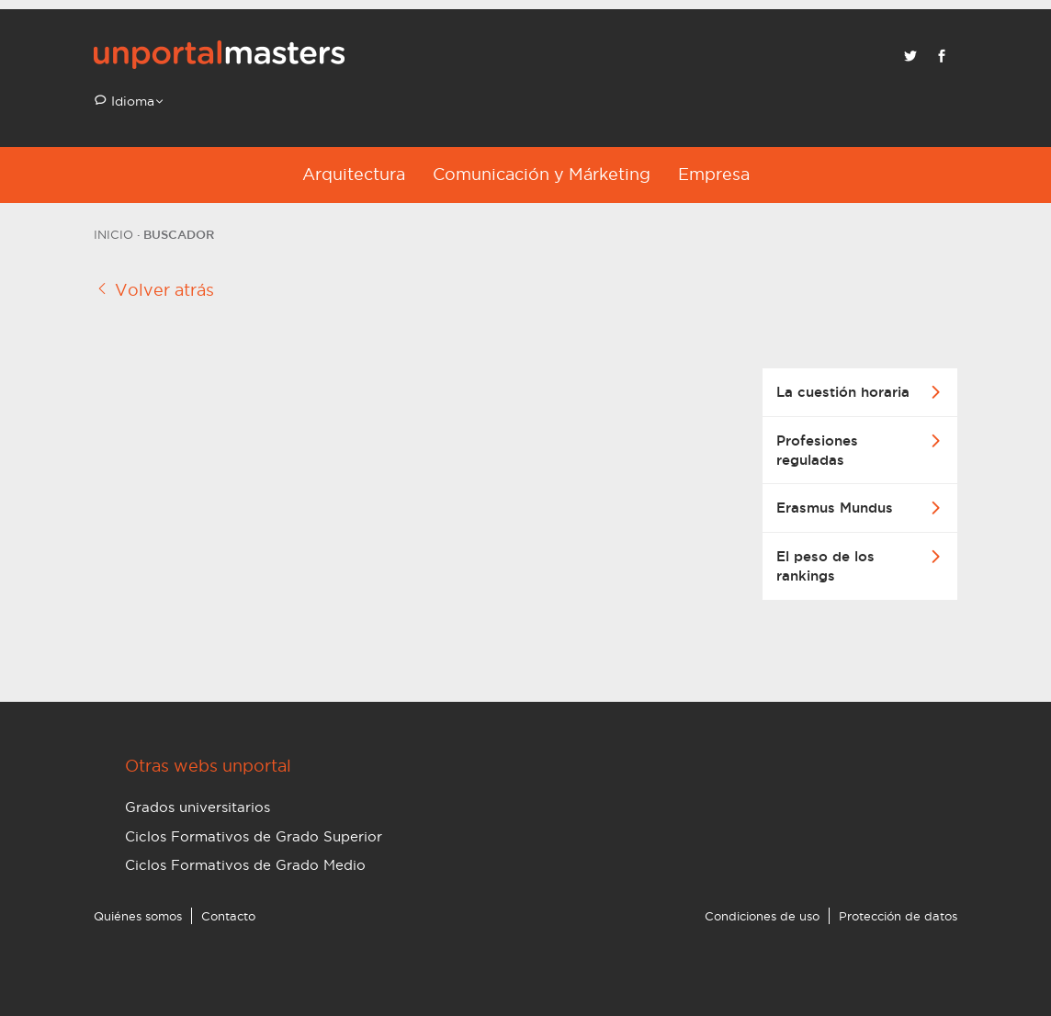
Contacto (228, 915)
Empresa (714, 174)
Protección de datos (898, 915)
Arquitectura (353, 174)
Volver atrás (154, 289)
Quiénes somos (138, 915)
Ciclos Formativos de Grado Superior (253, 836)
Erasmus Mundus (834, 507)
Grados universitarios (197, 807)
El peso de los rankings (825, 565)
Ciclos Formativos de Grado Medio (245, 865)
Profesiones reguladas (817, 450)
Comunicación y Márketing (541, 174)
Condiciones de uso (762, 915)
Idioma (131, 101)
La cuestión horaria (843, 392)
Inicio (113, 234)
